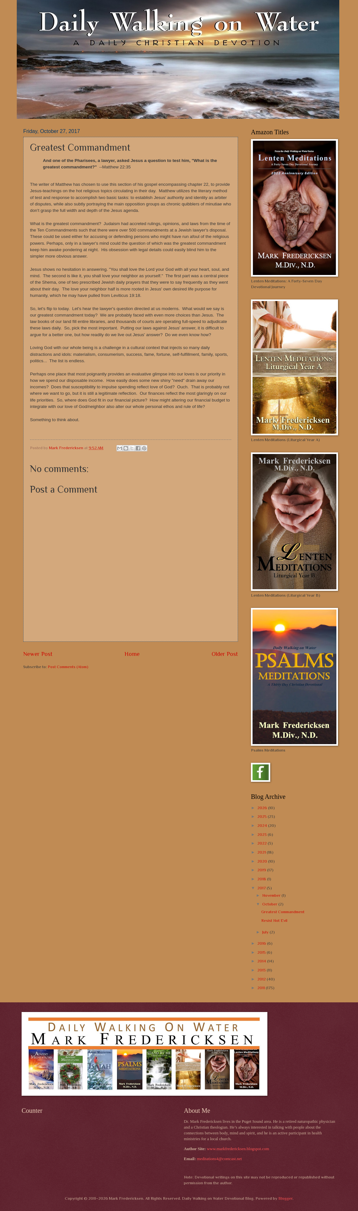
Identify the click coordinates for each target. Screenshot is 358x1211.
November (272, 895)
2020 (262, 861)
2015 (262, 952)
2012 (262, 979)
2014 (262, 961)
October (270, 904)
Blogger (285, 1198)
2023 (262, 834)
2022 (262, 843)
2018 (262, 878)
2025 (262, 816)
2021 (262, 852)
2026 (262, 807)
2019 (262, 869)
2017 (262, 887)
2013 (262, 970)
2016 (262, 943)
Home (132, 654)
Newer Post (38, 654)
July (266, 932)
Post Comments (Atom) (68, 666)
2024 (262, 825)
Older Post (225, 654)
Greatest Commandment (282, 911)
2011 (261, 987)
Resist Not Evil (274, 920)
